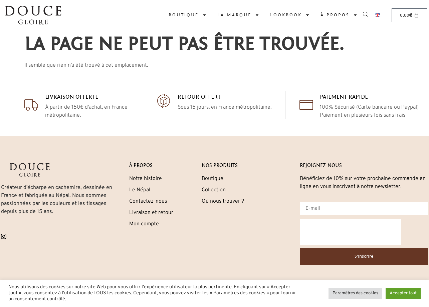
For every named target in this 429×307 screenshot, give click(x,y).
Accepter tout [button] (403, 293)
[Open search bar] (366, 13)
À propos (339, 15)
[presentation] (350, 232)
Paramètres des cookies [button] (355, 293)
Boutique (188, 15)
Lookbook (290, 15)
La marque (238, 15)
